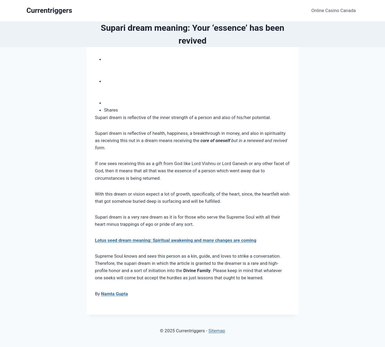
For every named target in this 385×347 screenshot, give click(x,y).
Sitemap (216, 330)
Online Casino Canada (333, 10)
